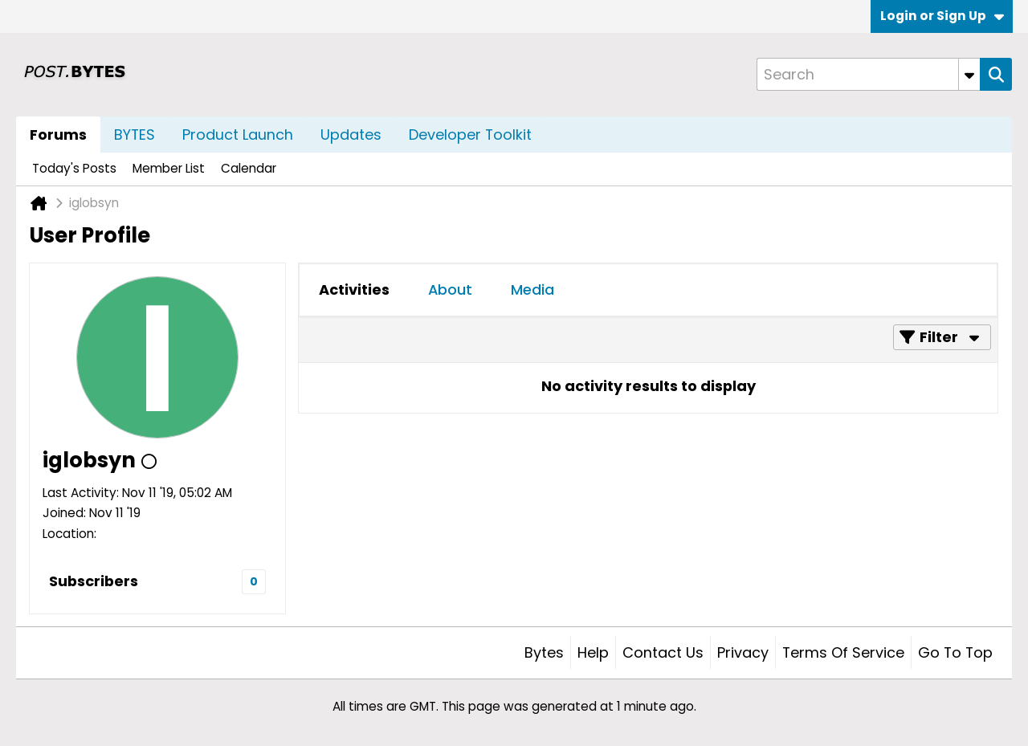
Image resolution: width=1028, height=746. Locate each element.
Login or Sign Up (942, 15)
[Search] (868, 74)
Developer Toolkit (470, 134)
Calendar (248, 168)
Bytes (544, 652)
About (450, 289)
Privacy (743, 652)
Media (532, 289)
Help (593, 652)
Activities (354, 289)
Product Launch (237, 134)
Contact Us (663, 652)
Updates (350, 134)
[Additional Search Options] (969, 74)
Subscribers (93, 581)
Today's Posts (74, 168)
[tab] (354, 290)
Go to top (955, 652)
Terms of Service (843, 652)
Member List (169, 168)
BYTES (134, 134)
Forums (58, 134)
